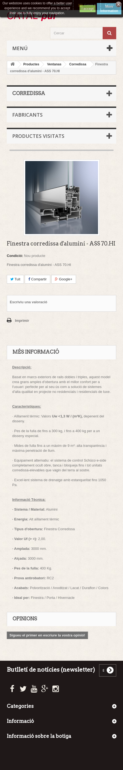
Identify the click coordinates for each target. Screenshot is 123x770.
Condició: (15, 256)
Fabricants (27, 114)
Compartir (37, 279)
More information (109, 9)
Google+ (63, 279)
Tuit (15, 279)
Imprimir (22, 321)
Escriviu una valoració (28, 302)
